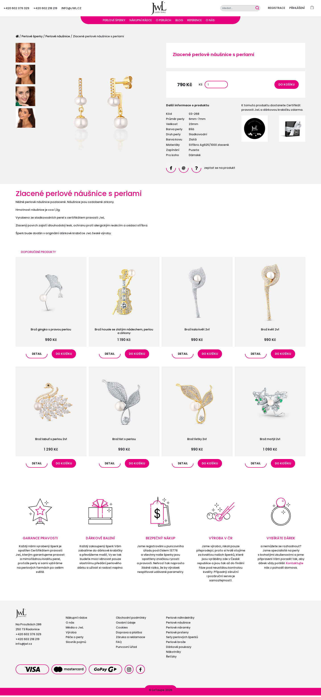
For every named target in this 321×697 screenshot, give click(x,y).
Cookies (122, 629)
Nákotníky (173, 653)
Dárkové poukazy (178, 648)
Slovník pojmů (76, 643)
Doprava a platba (129, 634)
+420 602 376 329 (16, 9)
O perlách (163, 22)
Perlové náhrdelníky (180, 619)
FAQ (119, 643)
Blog (179, 22)
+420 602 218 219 (45, 9)
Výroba (71, 634)
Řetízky (171, 658)
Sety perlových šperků (182, 639)
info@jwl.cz (71, 9)
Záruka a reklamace (130, 639)
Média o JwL (74, 629)
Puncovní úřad (126, 648)
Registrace (276, 9)
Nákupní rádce (141, 22)
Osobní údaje (126, 624)
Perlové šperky (114, 22)
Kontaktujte (294, 565)
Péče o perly (74, 639)
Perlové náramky (178, 629)
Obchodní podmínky (131, 619)
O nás (210, 22)
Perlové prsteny (177, 634)
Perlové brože (176, 643)
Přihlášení (297, 9)
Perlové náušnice (57, 38)
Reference (194, 22)
